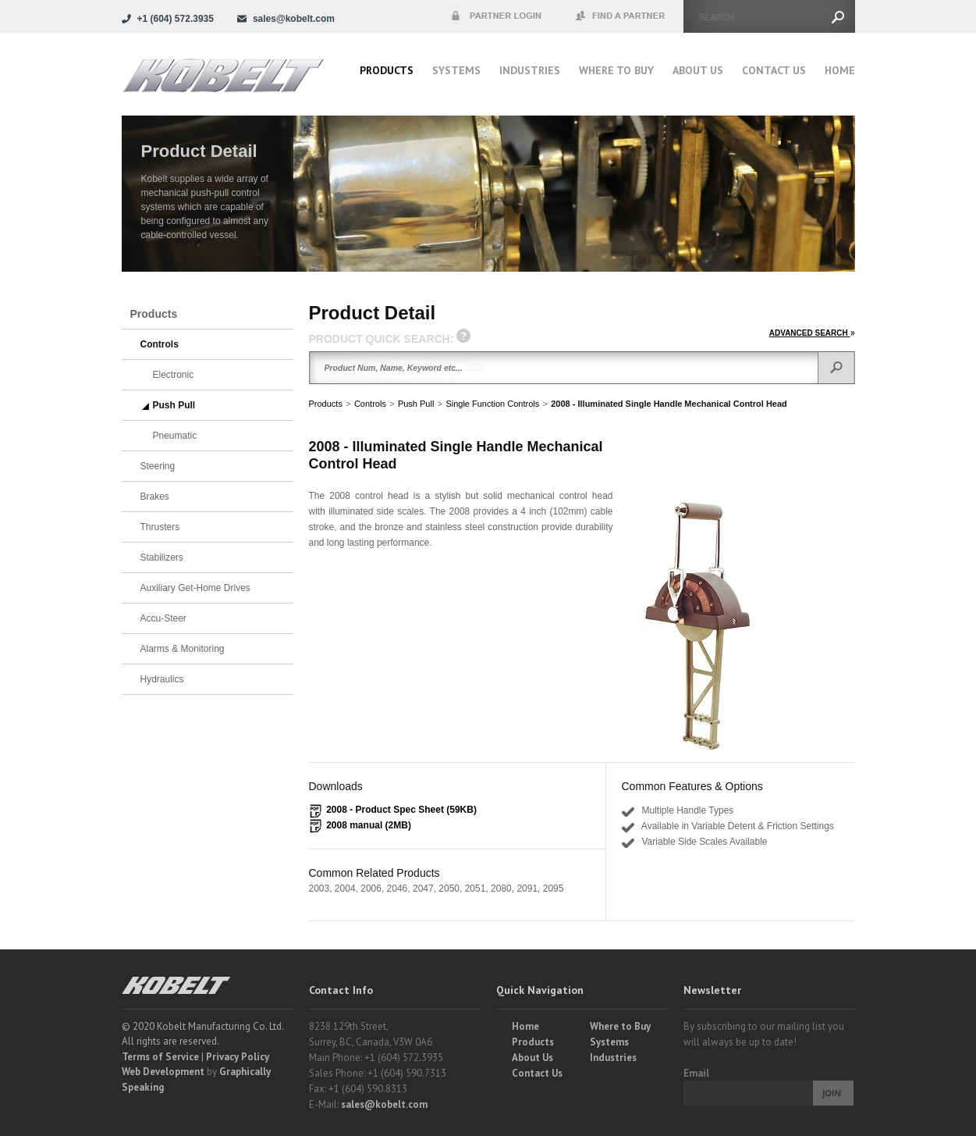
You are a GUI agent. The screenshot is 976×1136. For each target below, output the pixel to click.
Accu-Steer (163, 618)
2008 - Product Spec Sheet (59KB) (401, 809)
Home (840, 70)
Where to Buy (620, 1026)
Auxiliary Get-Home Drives (195, 587)
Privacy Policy (237, 1056)
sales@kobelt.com (384, 1104)
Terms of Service (160, 1056)
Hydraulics (162, 679)
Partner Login (496, 16)
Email (696, 1073)
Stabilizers (161, 557)
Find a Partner (621, 16)
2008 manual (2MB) (368, 825)
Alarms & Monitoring (182, 648)
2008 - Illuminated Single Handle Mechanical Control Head (669, 403)
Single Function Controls (492, 403)
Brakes (154, 496)
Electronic (173, 374)
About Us (698, 70)
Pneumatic (175, 435)
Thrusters (160, 527)
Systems (456, 70)
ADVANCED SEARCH (812, 333)
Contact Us (774, 70)
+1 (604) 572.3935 (175, 18)
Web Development (163, 1071)
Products (386, 70)
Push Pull (416, 403)
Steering (158, 466)
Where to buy (616, 70)
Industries (529, 70)
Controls (370, 403)
